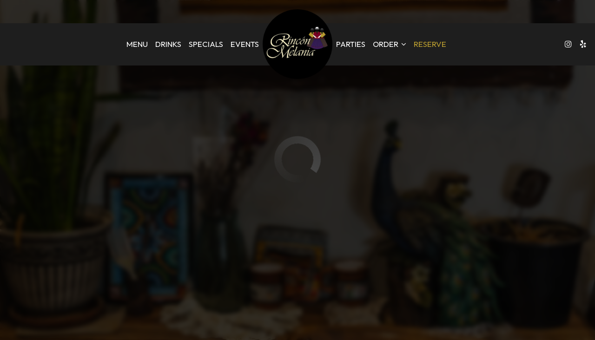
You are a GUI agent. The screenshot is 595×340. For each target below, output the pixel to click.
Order (389, 44)
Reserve (430, 44)
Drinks (168, 44)
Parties (350, 44)
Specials (206, 44)
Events (245, 44)
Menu (137, 44)
